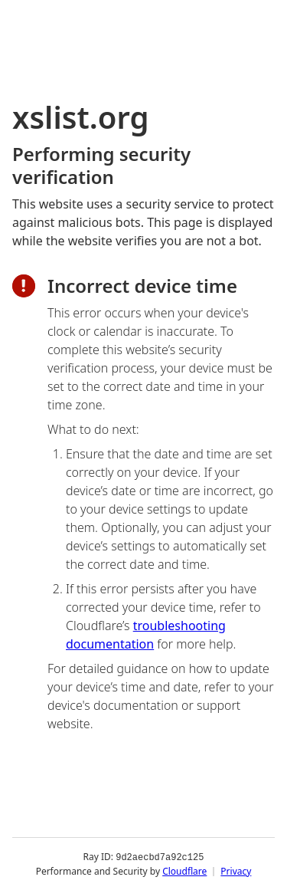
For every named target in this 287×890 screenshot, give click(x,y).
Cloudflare (184, 870)
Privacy (235, 870)
